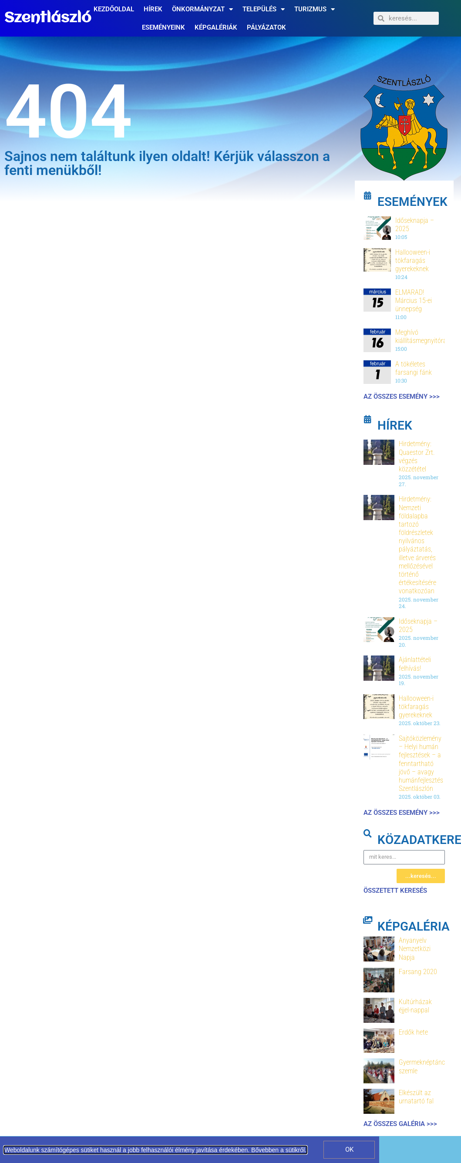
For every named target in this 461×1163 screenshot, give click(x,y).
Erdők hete (413, 1032)
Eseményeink (163, 27)
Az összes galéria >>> (400, 1124)
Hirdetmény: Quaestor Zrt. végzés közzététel (417, 456)
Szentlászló (47, 18)
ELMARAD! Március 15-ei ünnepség (413, 300)
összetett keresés (395, 890)
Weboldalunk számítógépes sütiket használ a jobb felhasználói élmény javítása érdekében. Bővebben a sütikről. (155, 1149)
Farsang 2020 (418, 972)
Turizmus (314, 9)
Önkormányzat (202, 9)
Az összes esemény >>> (401, 396)
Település (263, 9)
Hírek (153, 9)
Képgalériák (216, 27)
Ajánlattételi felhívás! (415, 663)
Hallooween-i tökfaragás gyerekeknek (412, 260)
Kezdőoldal (114, 9)
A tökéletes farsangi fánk (413, 368)
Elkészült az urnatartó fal (416, 1097)
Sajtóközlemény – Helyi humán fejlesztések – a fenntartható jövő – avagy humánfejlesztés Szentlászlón (421, 763)
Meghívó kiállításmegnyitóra (421, 336)
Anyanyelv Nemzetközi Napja (415, 948)
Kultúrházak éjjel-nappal (415, 1006)
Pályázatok (266, 27)
